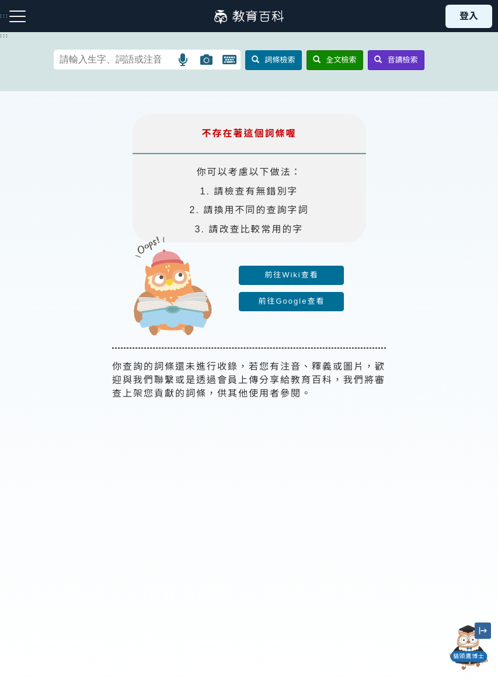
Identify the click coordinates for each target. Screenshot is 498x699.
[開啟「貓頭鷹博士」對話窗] (468, 647)
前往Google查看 (291, 301)
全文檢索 (335, 59)
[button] (183, 59)
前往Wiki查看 (291, 274)
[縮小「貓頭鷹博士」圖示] (483, 631)
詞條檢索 (273, 59)
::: (4, 36)
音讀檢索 (396, 59)
